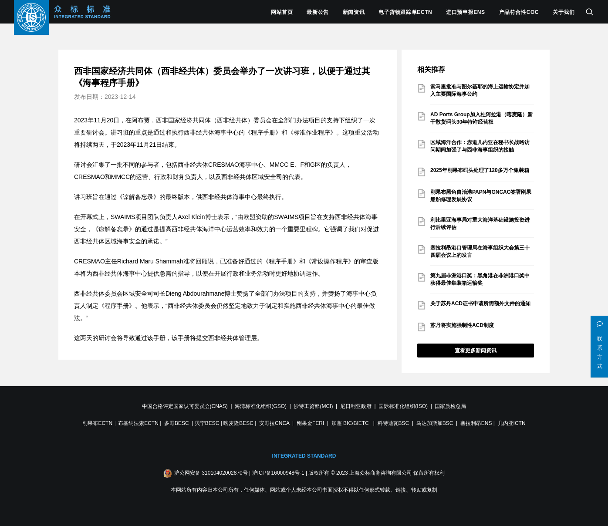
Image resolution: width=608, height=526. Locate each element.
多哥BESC (176, 423)
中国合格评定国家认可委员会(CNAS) (185, 406)
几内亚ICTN (512, 423)
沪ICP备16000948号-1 (278, 473)
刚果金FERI (310, 423)
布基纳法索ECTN (138, 423)
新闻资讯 (354, 12)
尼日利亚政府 (356, 406)
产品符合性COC (519, 12)
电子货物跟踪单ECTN (405, 12)
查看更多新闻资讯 (476, 350)
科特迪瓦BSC (393, 423)
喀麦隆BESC (238, 423)
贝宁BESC (207, 423)
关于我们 (563, 12)
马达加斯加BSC (434, 423)
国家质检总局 (450, 406)
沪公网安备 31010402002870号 (211, 473)
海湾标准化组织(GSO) (261, 406)
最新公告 (317, 12)
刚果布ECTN (97, 423)
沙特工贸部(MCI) (313, 406)
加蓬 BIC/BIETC (350, 423)
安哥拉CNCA (274, 423)
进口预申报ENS (465, 12)
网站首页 (282, 12)
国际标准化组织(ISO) (403, 406)
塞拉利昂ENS (476, 423)
